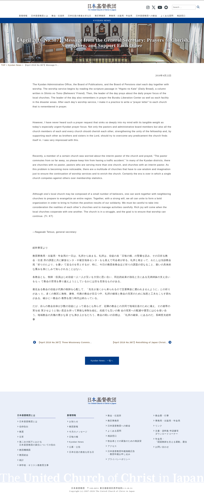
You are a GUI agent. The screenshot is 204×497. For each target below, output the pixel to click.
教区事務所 (113, 420)
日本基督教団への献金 (119, 426)
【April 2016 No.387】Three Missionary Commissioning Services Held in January (81, 342)
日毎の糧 (73, 437)
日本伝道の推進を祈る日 (81, 452)
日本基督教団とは (26, 415)
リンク (158, 426)
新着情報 (71, 415)
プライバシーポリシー (119, 459)
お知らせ (73, 421)
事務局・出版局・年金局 (167, 420)
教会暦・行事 (162, 415)
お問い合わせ (162, 447)
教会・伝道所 (114, 415)
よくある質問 (114, 431)
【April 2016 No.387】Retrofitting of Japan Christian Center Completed (150, 342)
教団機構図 (25, 450)
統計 (21, 460)
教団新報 (73, 426)
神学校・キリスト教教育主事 (34, 465)
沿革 (21, 437)
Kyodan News (102, 20)
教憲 (21, 431)
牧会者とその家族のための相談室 (125, 441)
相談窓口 (112, 436)
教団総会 (23, 455)
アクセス (112, 446)
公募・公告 (74, 447)
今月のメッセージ (78, 431)
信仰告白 (23, 426)
